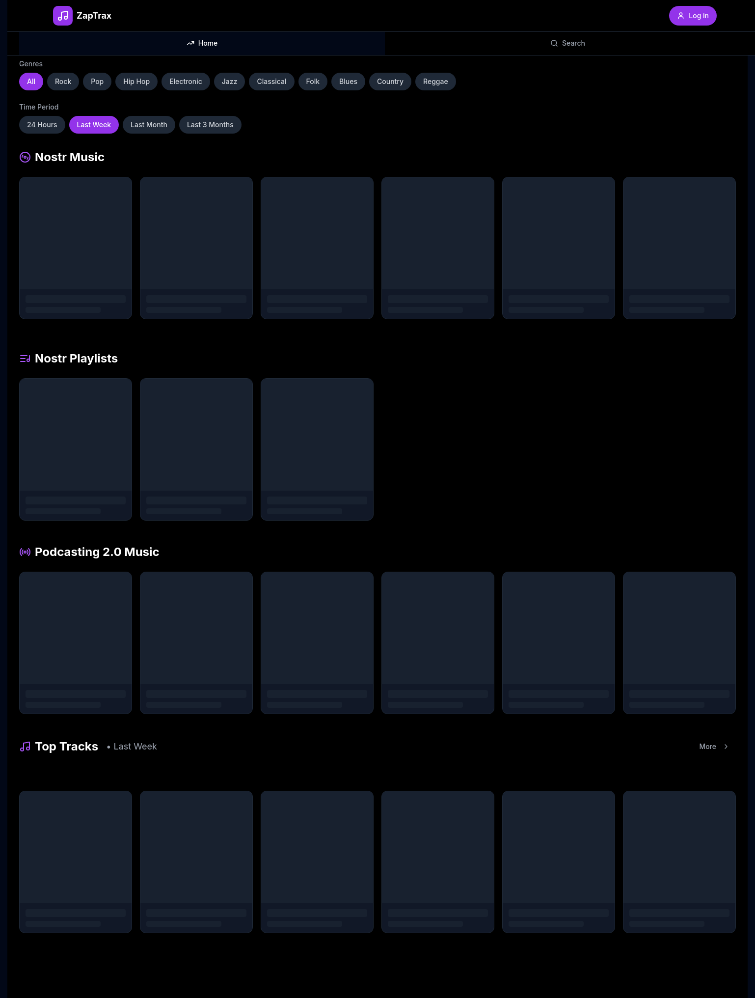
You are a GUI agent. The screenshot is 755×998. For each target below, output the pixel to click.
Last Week (94, 124)
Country (390, 81)
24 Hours (42, 124)
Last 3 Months (210, 124)
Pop (97, 81)
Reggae (435, 81)
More (714, 746)
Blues (348, 81)
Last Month (149, 124)
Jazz (230, 81)
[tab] (202, 43)
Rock (63, 81)
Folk (313, 81)
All (31, 81)
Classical (271, 81)
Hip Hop (136, 81)
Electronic (185, 81)
